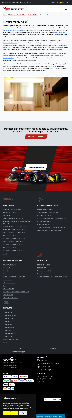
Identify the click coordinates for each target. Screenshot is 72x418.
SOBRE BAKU (41, 268)
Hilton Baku (34, 26)
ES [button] (62, 3)
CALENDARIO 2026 (9, 212)
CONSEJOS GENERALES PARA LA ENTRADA (51, 227)
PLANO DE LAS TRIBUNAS (45, 224)
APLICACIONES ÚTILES (10, 298)
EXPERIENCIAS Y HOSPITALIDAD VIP (49, 230)
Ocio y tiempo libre (43, 274)
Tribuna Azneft (8, 336)
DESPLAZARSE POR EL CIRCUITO (14, 277)
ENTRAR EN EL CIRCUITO (45, 209)
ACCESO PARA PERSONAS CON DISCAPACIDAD (52, 218)
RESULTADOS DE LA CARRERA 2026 (14, 233)
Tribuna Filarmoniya (9, 315)
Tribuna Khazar (8, 324)
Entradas (53, 348)
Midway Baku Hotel (23, 45)
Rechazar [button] (14, 413)
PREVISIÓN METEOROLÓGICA (13, 218)
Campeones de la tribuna (11, 339)
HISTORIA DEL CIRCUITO (45, 215)
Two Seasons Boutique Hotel (54, 47)
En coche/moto (8, 268)
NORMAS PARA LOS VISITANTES (47, 212)
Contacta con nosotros (36, 136)
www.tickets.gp (19, 351)
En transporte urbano (10, 274)
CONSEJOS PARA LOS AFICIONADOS (14, 230)
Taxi (4, 286)
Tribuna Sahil (7, 330)
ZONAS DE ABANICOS (44, 221)
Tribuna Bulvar (7, 321)
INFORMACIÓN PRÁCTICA (17, 15)
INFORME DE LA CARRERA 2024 (13, 245)
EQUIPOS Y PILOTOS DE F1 (12, 209)
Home (5, 15)
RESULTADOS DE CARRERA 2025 (13, 242)
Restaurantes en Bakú (44, 271)
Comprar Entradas (36, 167)
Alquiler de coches (9, 283)
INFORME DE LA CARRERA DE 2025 (14, 239)
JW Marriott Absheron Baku (13, 30)
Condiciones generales (10, 365)
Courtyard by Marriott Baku (53, 53)
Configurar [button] (23, 413)
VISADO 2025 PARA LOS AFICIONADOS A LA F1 (52, 277)
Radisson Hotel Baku (10, 43)
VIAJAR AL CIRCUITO (9, 265)
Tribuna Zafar (7, 312)
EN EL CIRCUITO (8, 289)
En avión (6, 271)
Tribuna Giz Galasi (8, 318)
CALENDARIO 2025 (9, 236)
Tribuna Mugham (8, 327)
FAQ (19, 348)
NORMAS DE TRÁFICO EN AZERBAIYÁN (16, 292)
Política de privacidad (10, 367)
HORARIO (6, 215)
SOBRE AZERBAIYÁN (43, 265)
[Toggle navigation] (66, 9)
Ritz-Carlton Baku (60, 32)
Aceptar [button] (6, 413)
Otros (5, 342)
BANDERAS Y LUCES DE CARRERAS (14, 227)
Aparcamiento (7, 280)
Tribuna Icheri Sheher (9, 333)
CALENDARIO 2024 (9, 248)
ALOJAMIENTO (33, 15)
